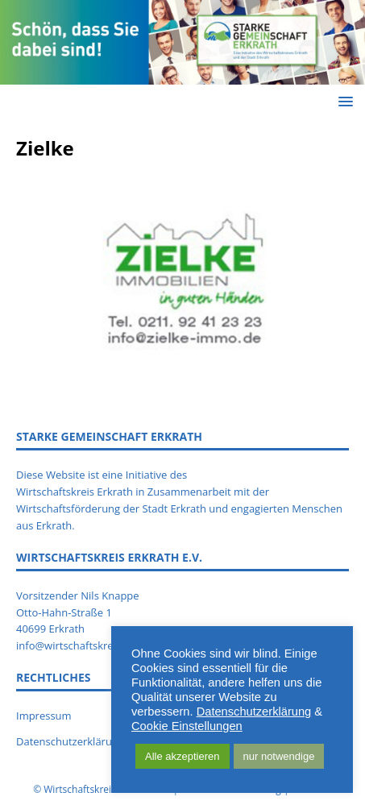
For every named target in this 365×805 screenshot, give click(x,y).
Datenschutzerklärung (254, 711)
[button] (343, 101)
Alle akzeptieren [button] (182, 756)
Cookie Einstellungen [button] (187, 726)
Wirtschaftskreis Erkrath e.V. (107, 789)
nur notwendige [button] (279, 756)
